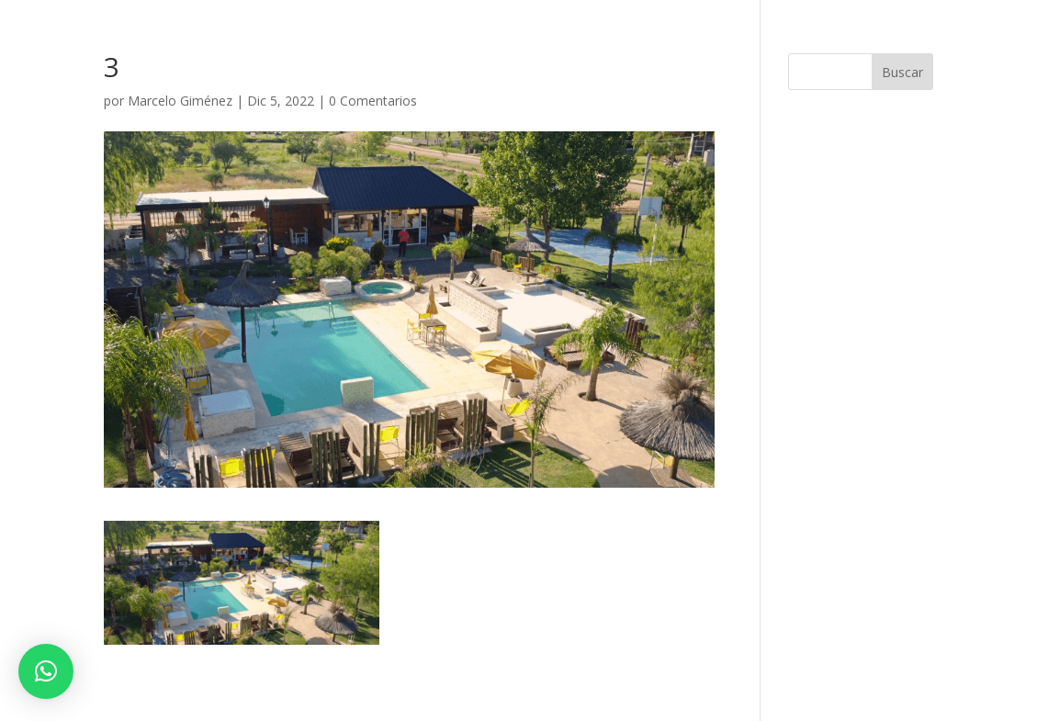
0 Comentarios (373, 100)
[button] (45, 671)
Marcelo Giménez (180, 100)
